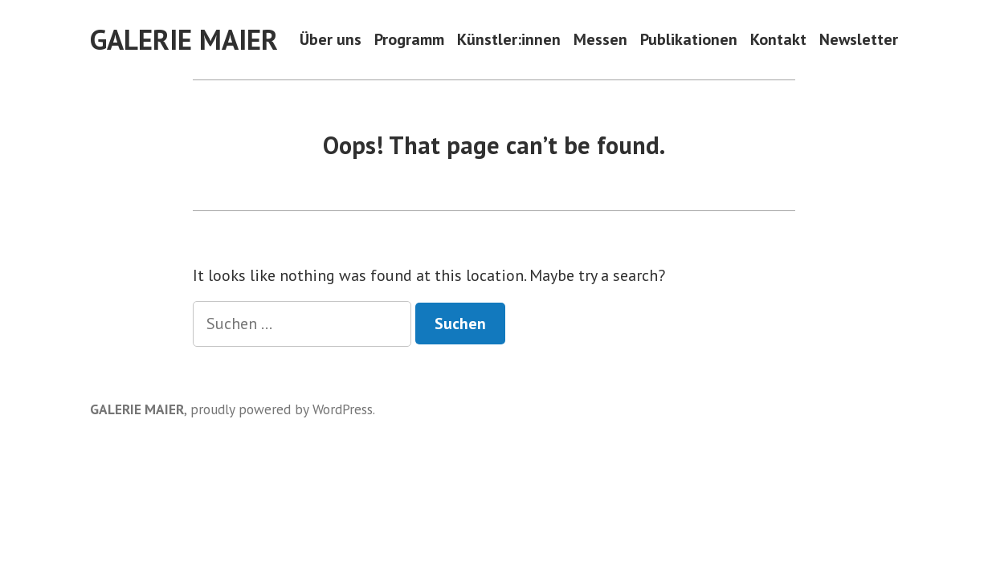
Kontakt (778, 40)
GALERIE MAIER (184, 39)
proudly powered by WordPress (281, 409)
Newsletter (858, 40)
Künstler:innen (509, 40)
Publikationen (688, 40)
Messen (600, 40)
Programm (409, 40)
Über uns (330, 40)
